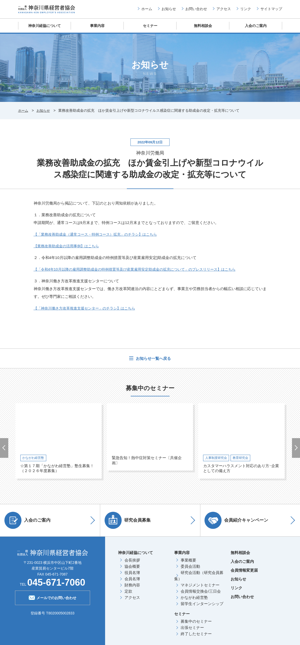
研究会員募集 (130, 524)
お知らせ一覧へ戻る (153, 362)
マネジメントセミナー (200, 589)
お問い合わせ (196, 11)
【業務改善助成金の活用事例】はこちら (69, 250)
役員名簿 (132, 576)
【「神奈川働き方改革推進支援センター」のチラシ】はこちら (88, 312)
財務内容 (132, 589)
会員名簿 (132, 582)
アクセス (223, 11)
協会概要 (132, 570)
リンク (245, 11)
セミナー (150, 29)
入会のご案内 (255, 29)
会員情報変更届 (244, 574)
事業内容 (97, 29)
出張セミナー (192, 631)
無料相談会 (203, 29)
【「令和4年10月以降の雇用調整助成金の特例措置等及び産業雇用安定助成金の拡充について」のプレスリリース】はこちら (142, 273)
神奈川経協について (44, 29)
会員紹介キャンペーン (238, 524)
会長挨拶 (132, 564)
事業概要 (188, 564)
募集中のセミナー (196, 625)
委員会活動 (190, 570)
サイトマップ (271, 11)
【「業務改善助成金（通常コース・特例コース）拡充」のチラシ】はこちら (100, 238)
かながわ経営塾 (194, 601)
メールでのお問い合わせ (52, 601)
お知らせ (169, 11)
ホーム (146, 11)
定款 (128, 595)
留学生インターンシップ (202, 607)
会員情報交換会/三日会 (201, 595)
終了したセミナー (196, 637)
